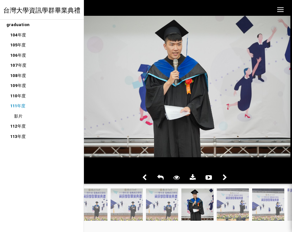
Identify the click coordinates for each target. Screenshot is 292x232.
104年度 (18, 35)
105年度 (18, 45)
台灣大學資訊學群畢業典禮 (41, 10)
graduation (18, 24)
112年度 (18, 126)
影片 (18, 116)
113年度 (18, 136)
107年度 (18, 65)
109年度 (18, 85)
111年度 (17, 106)
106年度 (18, 55)
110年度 (18, 96)
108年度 (18, 75)
